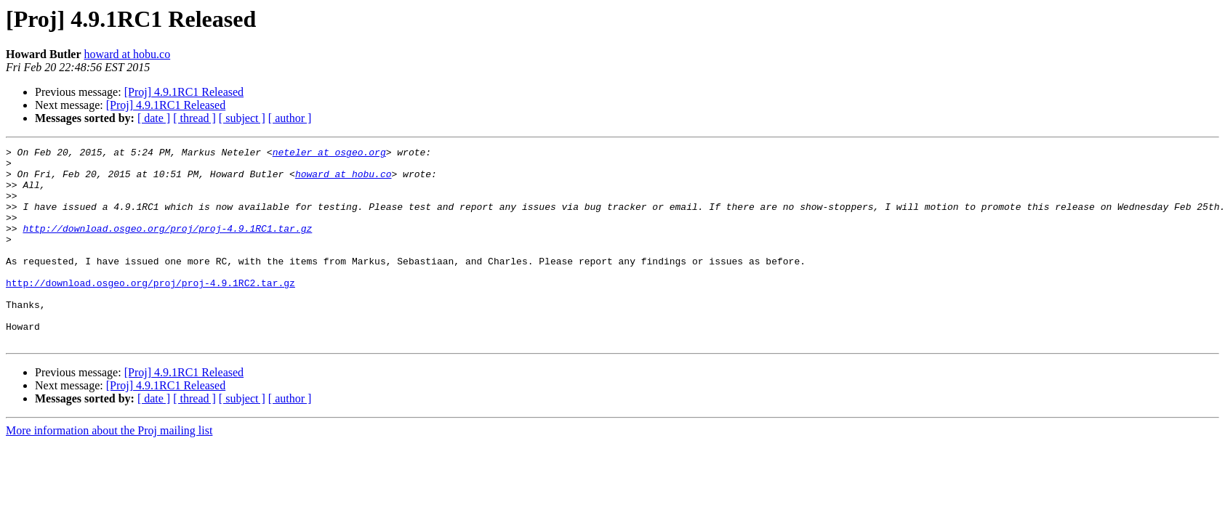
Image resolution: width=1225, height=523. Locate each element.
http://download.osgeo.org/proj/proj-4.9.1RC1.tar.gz (167, 245)
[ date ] (153, 118)
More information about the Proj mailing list (109, 469)
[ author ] (290, 118)
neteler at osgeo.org (329, 154)
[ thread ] (194, 118)
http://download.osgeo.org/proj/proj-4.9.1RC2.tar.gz (150, 310)
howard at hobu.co (127, 54)
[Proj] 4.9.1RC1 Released (184, 92)
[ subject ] (242, 118)
